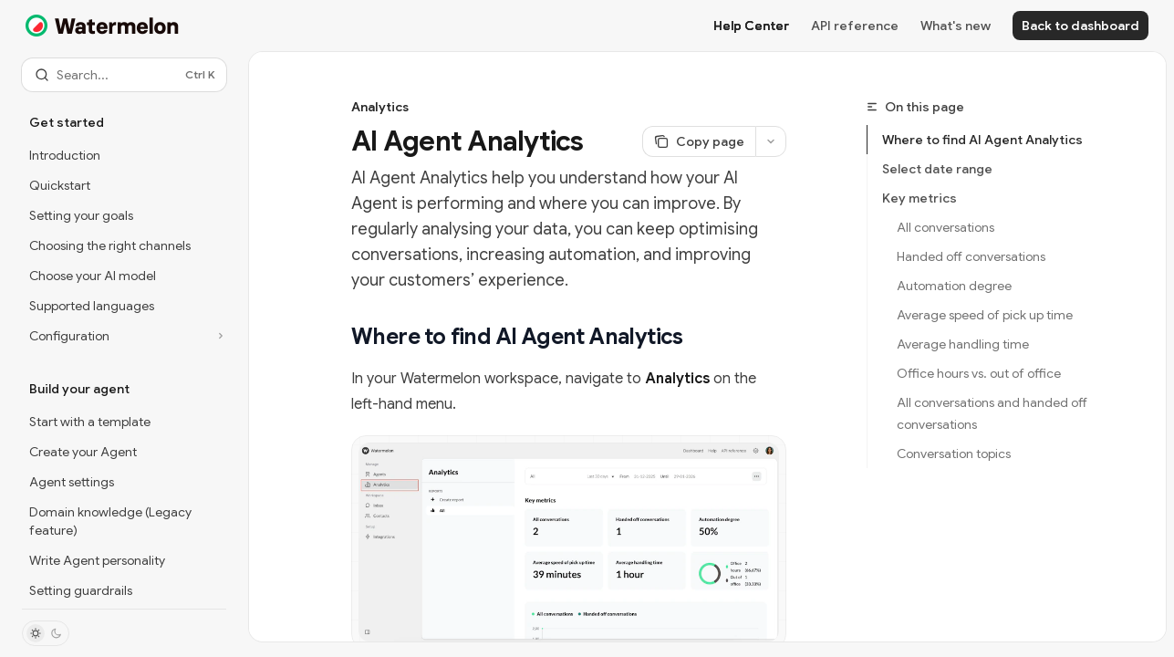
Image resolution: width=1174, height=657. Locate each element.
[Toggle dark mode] (45, 633)
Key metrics (919, 198)
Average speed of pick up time (985, 315)
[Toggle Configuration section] (124, 335)
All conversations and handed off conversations (993, 413)
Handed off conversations (971, 256)
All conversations (945, 227)
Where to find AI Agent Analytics (982, 139)
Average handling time (963, 344)
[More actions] (770, 141)
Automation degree (954, 285)
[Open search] (124, 74)
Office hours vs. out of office (979, 373)
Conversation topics (954, 453)
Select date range (937, 169)
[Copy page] (698, 141)
